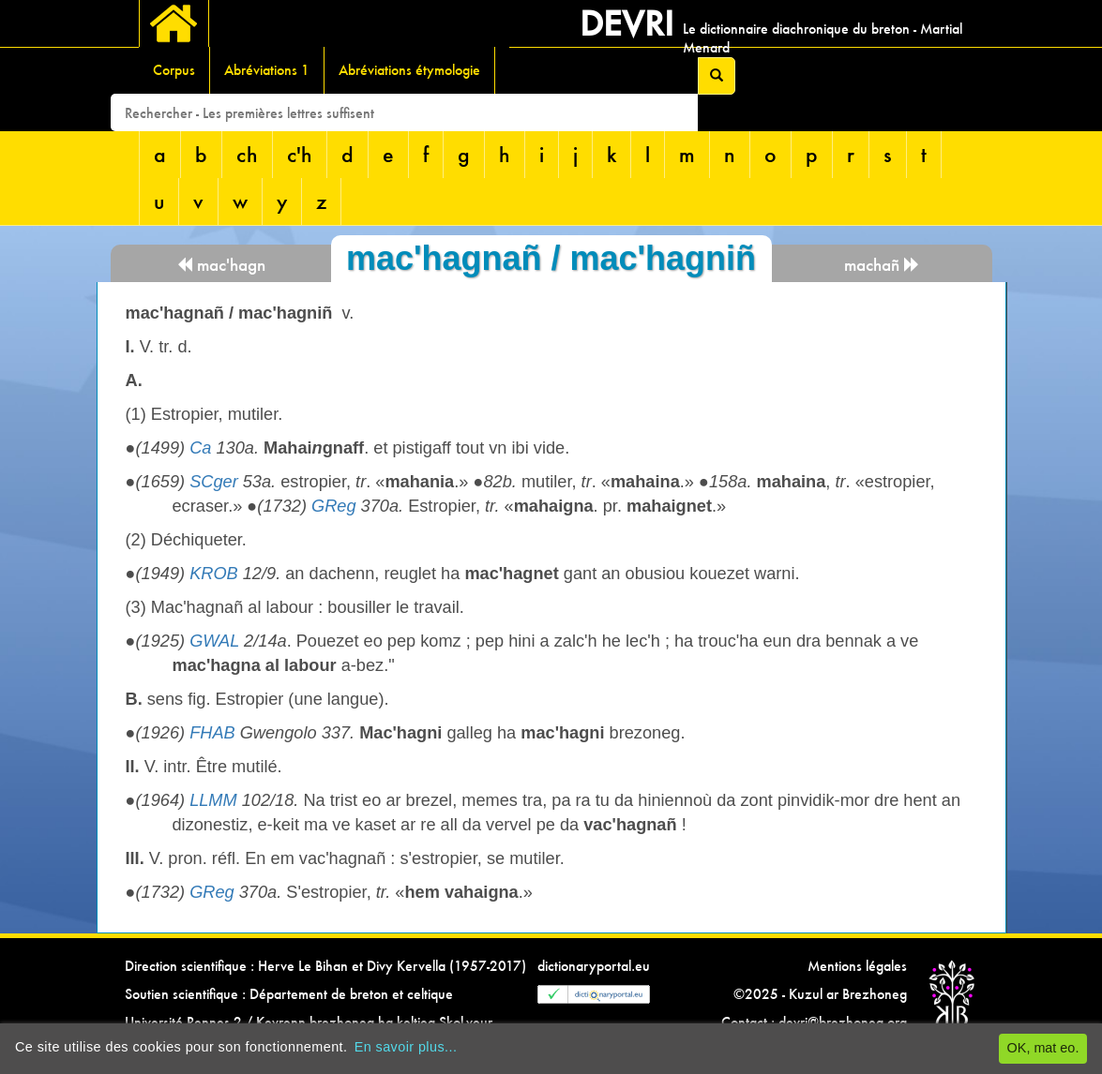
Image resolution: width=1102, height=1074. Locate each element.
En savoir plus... (406, 1046)
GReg (333, 506)
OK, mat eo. (1043, 1047)
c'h (299, 154)
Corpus (174, 70)
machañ (882, 265)
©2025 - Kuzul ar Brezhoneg (820, 994)
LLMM (213, 800)
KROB (213, 573)
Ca (200, 448)
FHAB (212, 732)
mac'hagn (220, 265)
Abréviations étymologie (409, 70)
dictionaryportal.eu (593, 966)
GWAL (214, 641)
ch (247, 154)
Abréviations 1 (266, 70)
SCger (213, 481)
